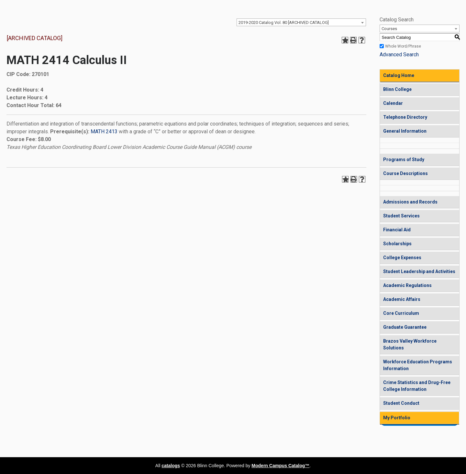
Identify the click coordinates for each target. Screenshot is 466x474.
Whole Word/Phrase (403, 46)
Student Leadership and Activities (419, 271)
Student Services (401, 215)
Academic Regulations (407, 285)
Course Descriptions (405, 173)
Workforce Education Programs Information (417, 365)
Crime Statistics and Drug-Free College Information (416, 386)
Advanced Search (399, 54)
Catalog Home (398, 75)
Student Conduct (401, 403)
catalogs (170, 465)
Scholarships (397, 243)
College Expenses (402, 257)
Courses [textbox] (389, 28)
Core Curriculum (401, 313)
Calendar (393, 103)
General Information (405, 131)
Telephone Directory (405, 117)
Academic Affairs (401, 299)
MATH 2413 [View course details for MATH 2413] (104, 131)
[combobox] (301, 22)
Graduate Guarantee (405, 327)
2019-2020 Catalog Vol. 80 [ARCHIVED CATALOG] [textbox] (284, 22)
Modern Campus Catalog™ (280, 465)
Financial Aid (397, 229)
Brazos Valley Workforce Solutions (410, 344)
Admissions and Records (410, 201)
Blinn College (397, 89)
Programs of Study (403, 159)
